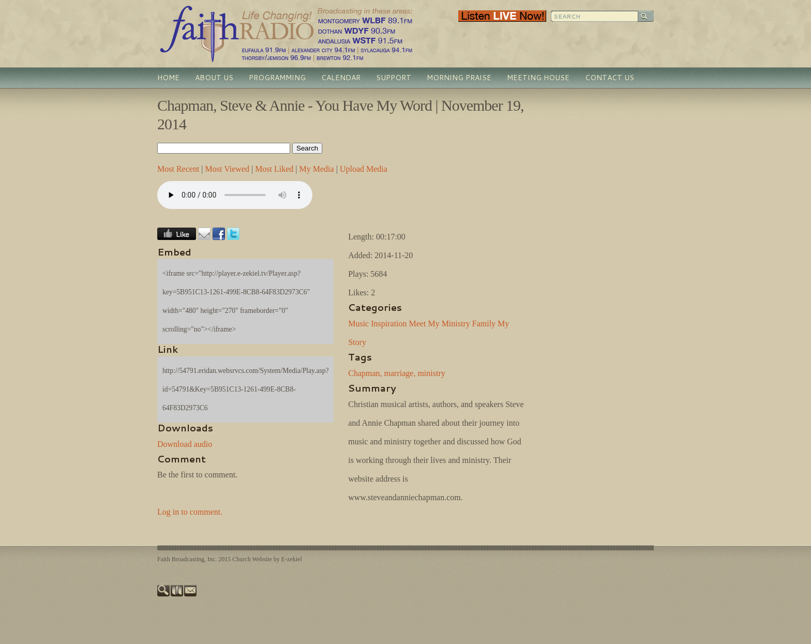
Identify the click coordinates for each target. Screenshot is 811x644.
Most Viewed (227, 168)
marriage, (400, 373)
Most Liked (274, 168)
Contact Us (609, 77)
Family (483, 323)
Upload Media (363, 168)
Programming (277, 77)
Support (393, 77)
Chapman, (365, 373)
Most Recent (178, 168)
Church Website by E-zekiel (267, 559)
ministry (431, 373)
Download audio (184, 444)
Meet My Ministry (439, 323)
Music (358, 323)
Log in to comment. (189, 511)
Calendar (341, 77)
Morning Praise (459, 77)
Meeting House (538, 77)
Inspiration (389, 323)
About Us (214, 77)
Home (168, 77)
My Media (316, 168)
